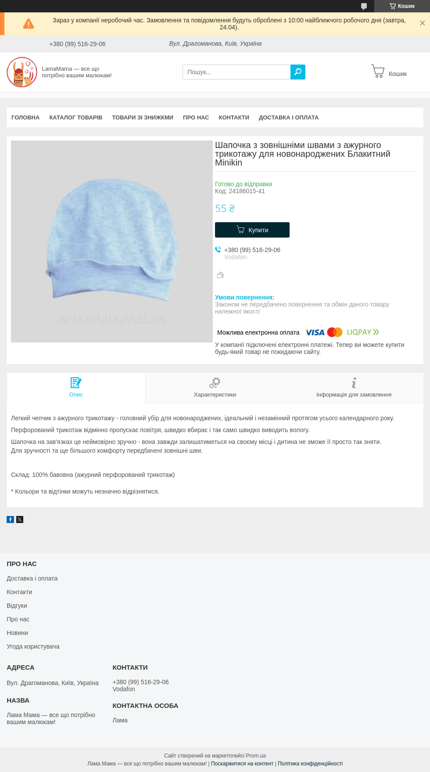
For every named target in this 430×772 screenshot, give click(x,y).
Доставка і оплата (289, 117)
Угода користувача (33, 646)
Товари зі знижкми (142, 117)
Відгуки (17, 605)
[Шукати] (297, 72)
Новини (17, 632)
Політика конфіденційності (310, 764)
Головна (25, 117)
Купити (259, 230)
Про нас (196, 117)
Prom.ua (256, 756)
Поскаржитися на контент (242, 764)
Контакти (234, 117)
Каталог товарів (75, 117)
